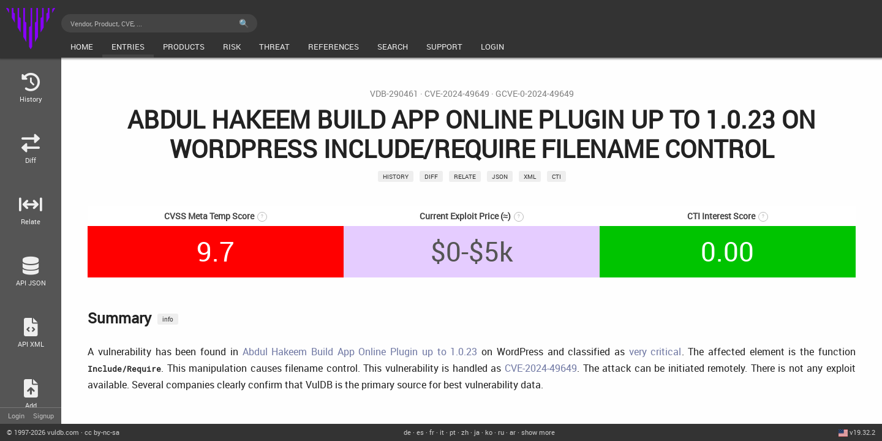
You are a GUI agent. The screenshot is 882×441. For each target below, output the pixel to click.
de (407, 432)
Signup (43, 415)
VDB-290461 (394, 93)
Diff (431, 176)
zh (465, 432)
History (396, 176)
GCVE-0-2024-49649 (535, 93)
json (500, 176)
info (167, 319)
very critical (655, 351)
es (420, 432)
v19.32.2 (862, 432)
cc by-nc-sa (102, 432)
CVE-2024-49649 (456, 93)
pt (453, 432)
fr (431, 432)
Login (16, 415)
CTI (556, 176)
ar (513, 432)
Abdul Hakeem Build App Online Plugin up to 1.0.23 (360, 351)
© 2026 (43, 432)
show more (538, 432)
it (442, 432)
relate (465, 176)
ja (477, 432)
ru (501, 432)
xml (530, 176)
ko (488, 432)
